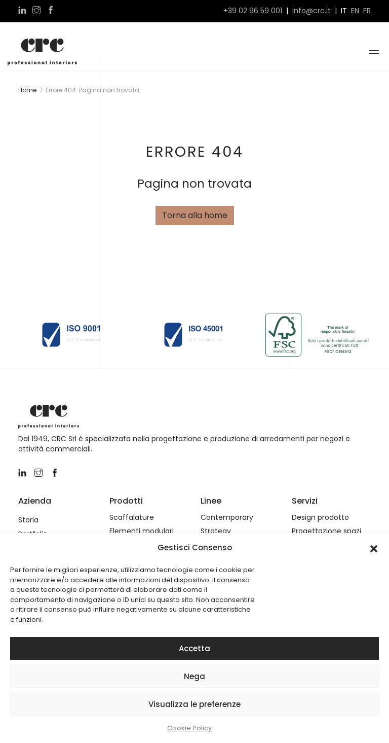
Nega (194, 676)
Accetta (194, 648)
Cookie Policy (189, 728)
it (344, 11)
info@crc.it (311, 11)
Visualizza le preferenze (194, 704)
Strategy (216, 531)
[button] (374, 548)
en (355, 11)
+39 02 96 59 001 (252, 11)
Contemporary (227, 517)
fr (367, 11)
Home (27, 90)
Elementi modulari (141, 531)
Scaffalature (131, 517)
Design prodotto (320, 517)
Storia (28, 520)
